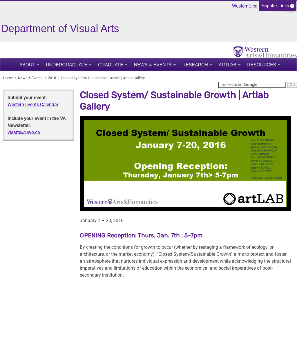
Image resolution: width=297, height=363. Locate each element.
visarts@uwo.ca (24, 132)
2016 (52, 78)
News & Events (153, 64)
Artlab (227, 64)
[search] (252, 85)
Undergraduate (66, 64)
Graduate (110, 64)
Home (8, 78)
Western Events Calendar (33, 104)
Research (195, 64)
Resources (261, 64)
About (27, 64)
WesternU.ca (245, 6)
